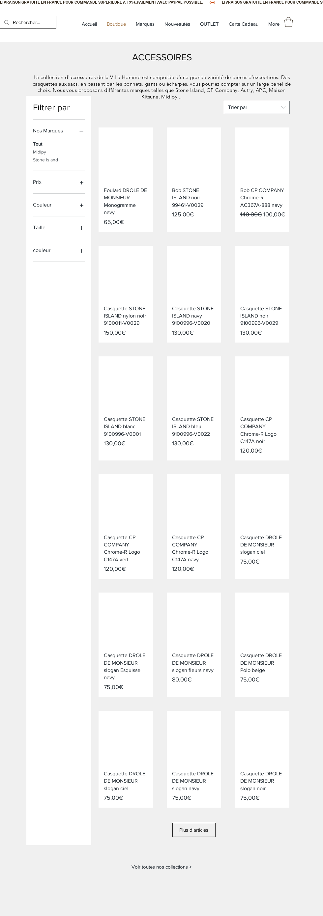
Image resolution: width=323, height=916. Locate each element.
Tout (37, 143)
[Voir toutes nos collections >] (161, 873)
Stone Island (45, 159)
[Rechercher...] (27, 22)
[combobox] (257, 107)
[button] (288, 22)
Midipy (39, 151)
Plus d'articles (194, 833)
